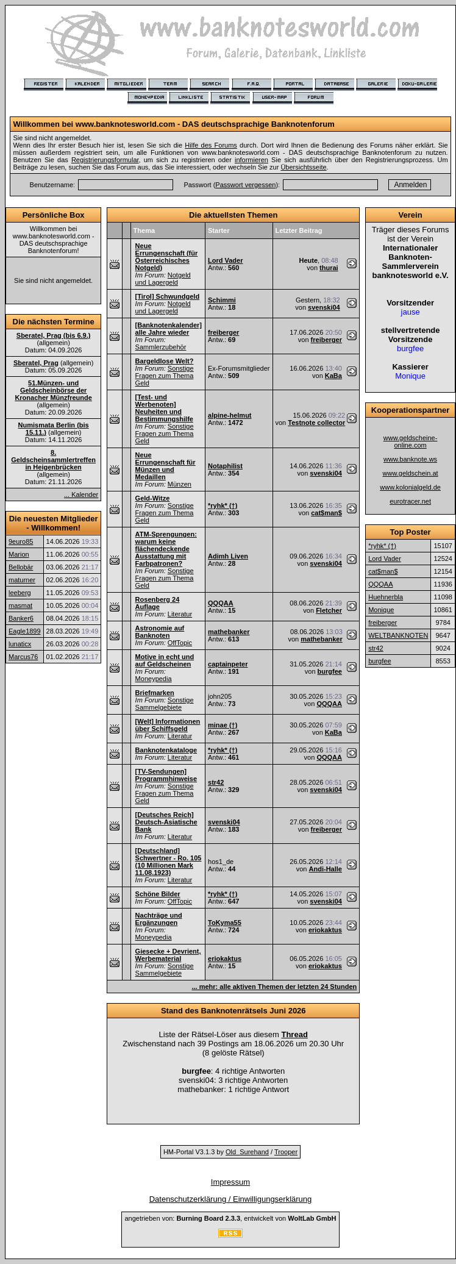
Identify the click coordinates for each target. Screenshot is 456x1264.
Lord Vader (225, 260)
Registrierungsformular (105, 159)
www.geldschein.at (410, 473)
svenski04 (324, 307)
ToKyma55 (224, 922)
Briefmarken (154, 692)
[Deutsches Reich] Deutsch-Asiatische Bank (166, 822)
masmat (20, 605)
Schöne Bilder (157, 894)
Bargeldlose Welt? (164, 361)
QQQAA (220, 603)
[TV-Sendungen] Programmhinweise (166, 775)
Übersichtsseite (303, 167)
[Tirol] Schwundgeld (167, 296)
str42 (216, 782)
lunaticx (20, 644)
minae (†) (222, 725)
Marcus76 (23, 656)
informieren (251, 159)
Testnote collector (316, 422)
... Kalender (81, 494)
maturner (22, 580)
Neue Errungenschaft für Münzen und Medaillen (165, 465)
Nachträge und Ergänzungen (158, 919)
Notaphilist (225, 466)
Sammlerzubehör (161, 347)
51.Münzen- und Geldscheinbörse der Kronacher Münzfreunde (53, 390)
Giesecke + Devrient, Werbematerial (168, 955)
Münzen (179, 484)
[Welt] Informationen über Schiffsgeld (168, 725)
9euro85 (21, 541)
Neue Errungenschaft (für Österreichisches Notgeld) (166, 256)
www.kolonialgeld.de (410, 487)
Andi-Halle (325, 869)
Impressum (230, 1182)
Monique (381, 609)
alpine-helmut (230, 415)
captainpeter (228, 664)
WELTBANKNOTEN (398, 635)
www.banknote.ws (410, 459)
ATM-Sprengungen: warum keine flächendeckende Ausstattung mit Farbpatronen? (166, 548)
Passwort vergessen (245, 184)
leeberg (20, 592)
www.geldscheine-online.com (410, 441)
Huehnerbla (385, 597)
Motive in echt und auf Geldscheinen (164, 660)
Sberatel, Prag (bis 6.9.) (53, 335)
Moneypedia (153, 678)
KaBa (333, 375)
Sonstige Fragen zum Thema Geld (164, 376)
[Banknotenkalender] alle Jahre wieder (168, 328)
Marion (19, 554)
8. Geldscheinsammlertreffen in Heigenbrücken (53, 460)
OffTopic (180, 642)
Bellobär (21, 567)
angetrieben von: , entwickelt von (230, 1218)
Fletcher (329, 610)
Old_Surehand (247, 1151)
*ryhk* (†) (222, 505)
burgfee (330, 671)
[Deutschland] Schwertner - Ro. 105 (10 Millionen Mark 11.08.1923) (168, 861)
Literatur (180, 614)
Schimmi (222, 300)
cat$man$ (326, 512)
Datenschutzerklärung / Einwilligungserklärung (230, 1199)
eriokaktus (325, 930)
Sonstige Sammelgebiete (164, 703)
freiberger (223, 332)
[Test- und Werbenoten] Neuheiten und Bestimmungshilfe (164, 408)
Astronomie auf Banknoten (160, 631)
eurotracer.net (410, 501)
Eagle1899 (25, 631)
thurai (328, 267)
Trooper (285, 1151)
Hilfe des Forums (211, 145)
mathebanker (228, 631)
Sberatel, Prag (36, 362)
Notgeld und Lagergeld (163, 278)
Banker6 (21, 618)
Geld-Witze (152, 498)
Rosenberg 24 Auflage (157, 603)
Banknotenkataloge (166, 750)
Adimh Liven (228, 556)
